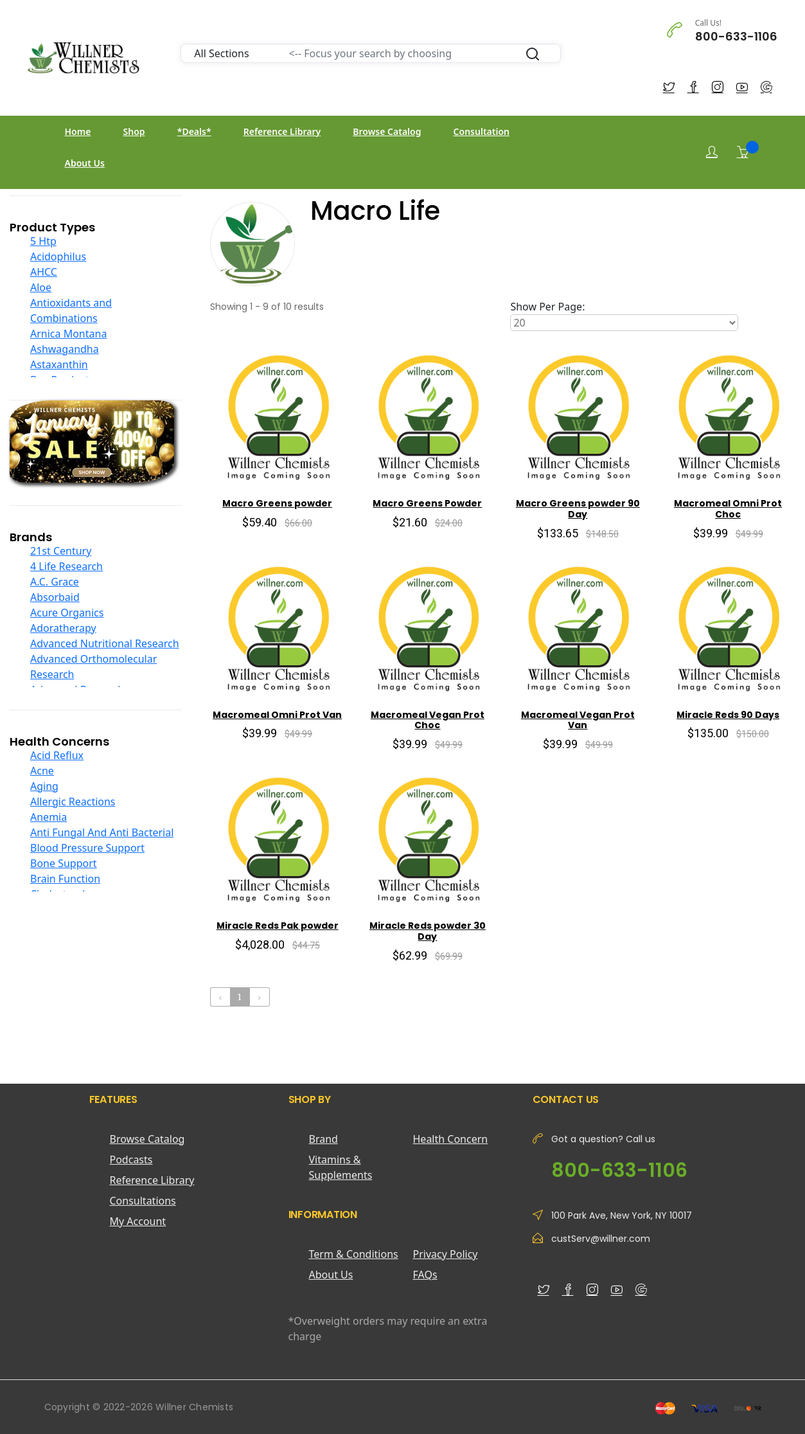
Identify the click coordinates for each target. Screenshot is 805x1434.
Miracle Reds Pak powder (278, 925)
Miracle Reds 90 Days (728, 714)
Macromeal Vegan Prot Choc (427, 720)
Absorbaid (55, 597)
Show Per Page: (547, 307)
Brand (323, 1139)
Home (78, 131)
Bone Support (63, 863)
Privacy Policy (445, 1254)
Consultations (143, 1201)
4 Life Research (66, 566)
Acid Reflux (57, 755)
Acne (42, 771)
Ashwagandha (64, 349)
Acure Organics (66, 612)
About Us (85, 163)
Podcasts (131, 1159)
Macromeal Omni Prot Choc (728, 509)
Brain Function (65, 879)
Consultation (481, 131)
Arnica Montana (68, 334)
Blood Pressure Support (87, 848)
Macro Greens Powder (427, 503)
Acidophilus (58, 256)
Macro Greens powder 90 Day (578, 509)
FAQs (425, 1275)
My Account (138, 1221)
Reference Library (282, 131)
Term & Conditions (353, 1254)
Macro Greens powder (277, 503)
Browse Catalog (387, 131)
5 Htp (43, 241)
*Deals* (194, 131)
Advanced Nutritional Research (104, 643)
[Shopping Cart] (742, 151)
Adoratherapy (63, 628)
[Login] (712, 152)
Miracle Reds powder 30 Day (427, 931)
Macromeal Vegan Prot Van (578, 720)
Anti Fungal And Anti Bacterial (101, 832)
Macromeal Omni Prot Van (277, 714)
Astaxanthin (59, 364)
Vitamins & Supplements (341, 1167)
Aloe (40, 287)
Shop (134, 131)
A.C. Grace (54, 582)
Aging (44, 786)
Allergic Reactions (73, 801)
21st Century (60, 551)
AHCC (43, 272)
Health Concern (450, 1139)
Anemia (48, 817)
